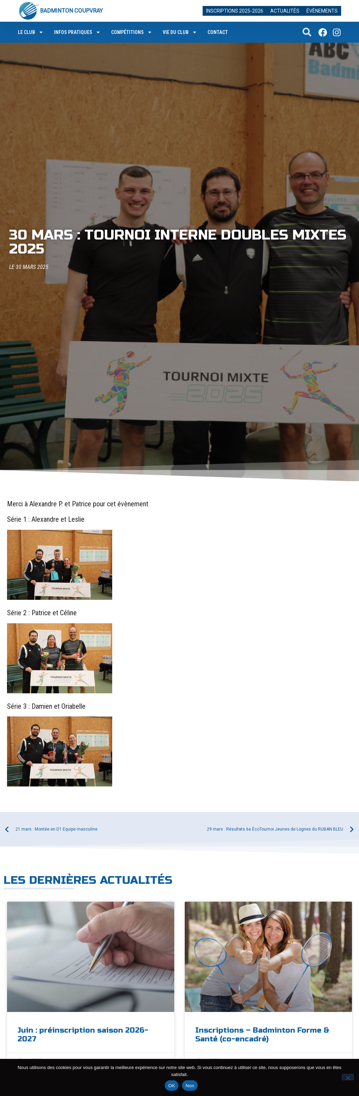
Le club (30, 32)
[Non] (348, 1077)
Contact (218, 32)
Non (189, 1085)
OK (171, 1085)
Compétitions (131, 32)
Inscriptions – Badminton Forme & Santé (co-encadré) (262, 1034)
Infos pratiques (77, 32)
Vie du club (180, 32)
